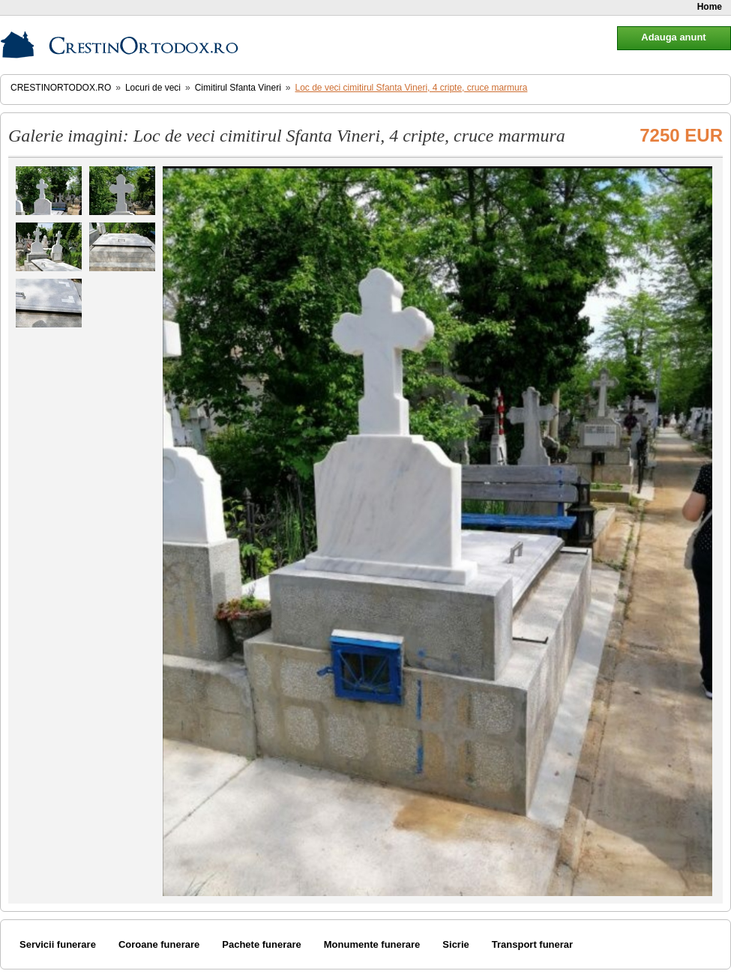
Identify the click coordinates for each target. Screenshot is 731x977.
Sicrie (455, 944)
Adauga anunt (673, 37)
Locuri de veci (153, 87)
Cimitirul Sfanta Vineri (238, 87)
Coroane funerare (158, 944)
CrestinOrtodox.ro (60, 87)
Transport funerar (532, 944)
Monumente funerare (372, 944)
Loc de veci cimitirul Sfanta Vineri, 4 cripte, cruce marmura (411, 87)
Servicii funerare (57, 944)
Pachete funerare (261, 944)
